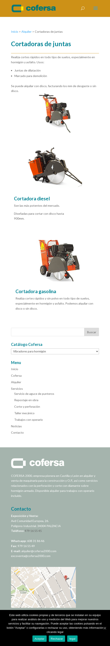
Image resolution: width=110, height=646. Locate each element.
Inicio (14, 31)
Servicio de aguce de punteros (34, 393)
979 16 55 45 (33, 531)
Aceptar (40, 638)
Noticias (16, 426)
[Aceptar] (105, 628)
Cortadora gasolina (35, 291)
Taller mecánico (24, 413)
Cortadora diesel (32, 198)
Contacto (17, 432)
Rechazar (57, 638)
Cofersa (16, 375)
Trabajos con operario (28, 419)
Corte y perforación (27, 406)
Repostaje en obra (26, 400)
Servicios (17, 388)
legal (72, 638)
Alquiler (26, 31)
